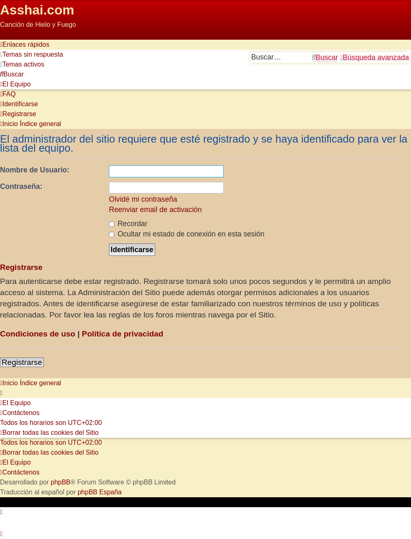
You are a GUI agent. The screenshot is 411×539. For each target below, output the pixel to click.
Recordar (128, 223)
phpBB (61, 482)
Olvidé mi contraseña (143, 199)
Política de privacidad (122, 333)
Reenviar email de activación (155, 209)
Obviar (9, 34)
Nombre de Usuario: (34, 170)
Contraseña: (21, 186)
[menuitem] (31, 54)
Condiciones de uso (37, 333)
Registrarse (22, 362)
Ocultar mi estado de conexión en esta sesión (187, 234)
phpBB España (100, 492)
